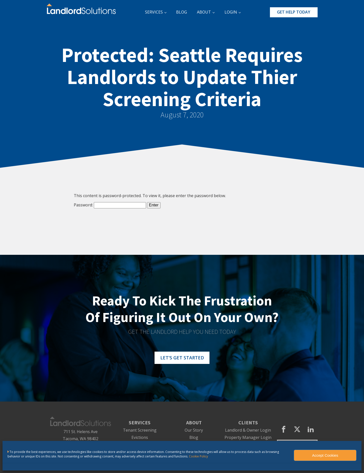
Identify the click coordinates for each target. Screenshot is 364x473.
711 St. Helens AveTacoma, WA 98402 (80, 435)
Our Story (194, 430)
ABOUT (204, 12)
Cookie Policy (198, 456)
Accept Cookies (325, 455)
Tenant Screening (140, 430)
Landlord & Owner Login (248, 430)
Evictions (139, 437)
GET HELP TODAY (293, 12)
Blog (193, 437)
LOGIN (231, 12)
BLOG (181, 12)
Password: (110, 205)
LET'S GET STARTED (182, 358)
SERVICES (154, 12)
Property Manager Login (248, 437)
